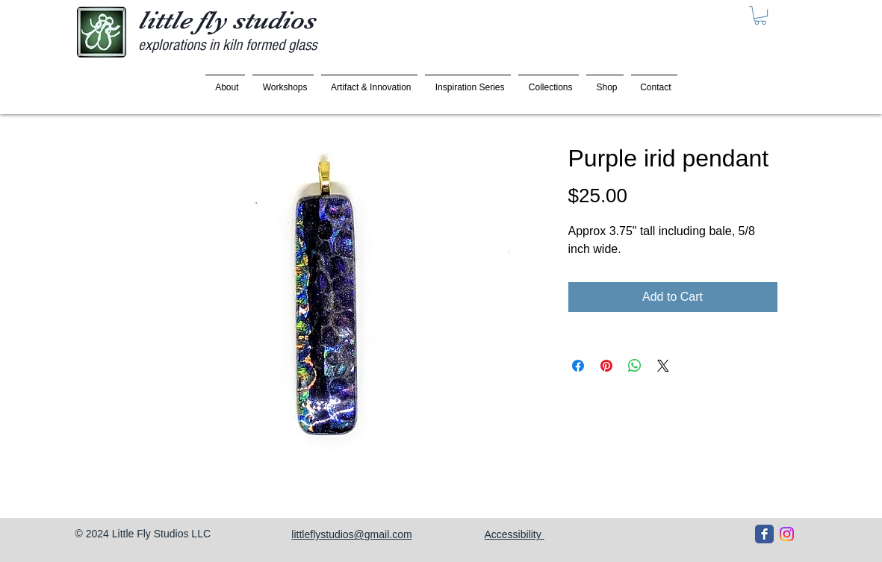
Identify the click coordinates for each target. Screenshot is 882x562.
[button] (760, 15)
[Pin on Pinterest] (606, 366)
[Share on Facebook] (578, 366)
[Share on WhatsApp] (635, 366)
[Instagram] (786, 534)
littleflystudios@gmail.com (351, 534)
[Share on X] (663, 366)
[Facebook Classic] (764, 534)
